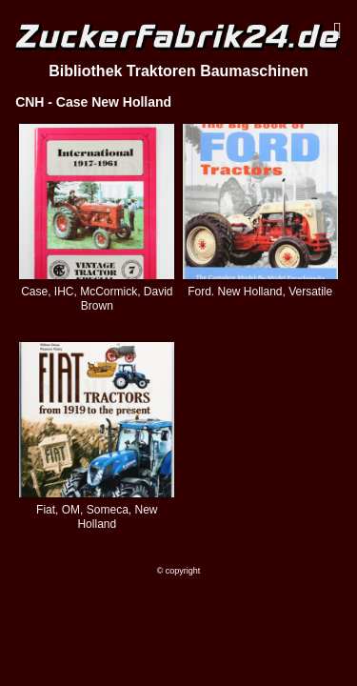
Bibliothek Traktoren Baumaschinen (178, 71)
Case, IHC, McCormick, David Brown (96, 299)
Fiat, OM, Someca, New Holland (96, 517)
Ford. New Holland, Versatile (260, 291)
